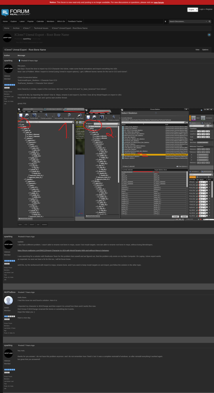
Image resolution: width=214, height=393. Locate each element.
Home (5, 21)
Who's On (61, 21)
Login (201, 9)
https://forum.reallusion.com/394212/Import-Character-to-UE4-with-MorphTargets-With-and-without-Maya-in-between (63, 250)
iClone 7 (26, 28)
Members (50, 21)
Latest (22, 21)
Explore (13, 21)
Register (209, 9)
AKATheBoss (9, 292)
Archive (16, 28)
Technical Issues (41, 28)
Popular (30, 21)
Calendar (40, 21)
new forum (159, 2)
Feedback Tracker (75, 21)
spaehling (27, 39)
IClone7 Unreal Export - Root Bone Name (69, 28)
